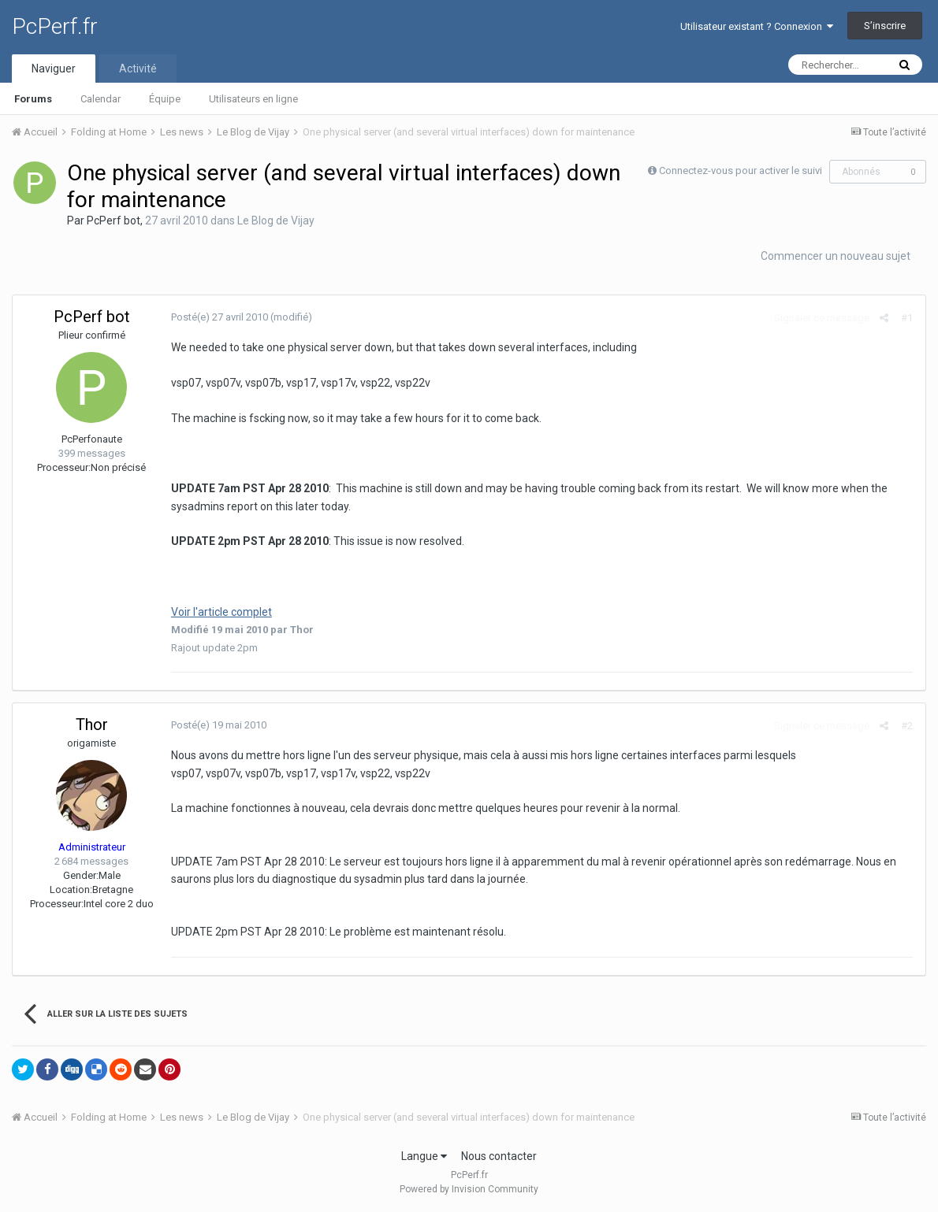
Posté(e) (218, 317)
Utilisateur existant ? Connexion (756, 26)
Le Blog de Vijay (276, 220)
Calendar (100, 99)
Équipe (165, 99)
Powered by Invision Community (469, 1189)
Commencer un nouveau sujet (835, 256)
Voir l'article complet (220, 612)
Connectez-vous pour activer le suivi (740, 170)
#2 (908, 726)
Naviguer (54, 68)
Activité (138, 68)
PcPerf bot (113, 220)
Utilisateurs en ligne (253, 99)
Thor (92, 724)
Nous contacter (499, 1156)
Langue (424, 1156)
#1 (908, 318)
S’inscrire (885, 26)
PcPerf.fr (55, 26)
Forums (33, 99)
